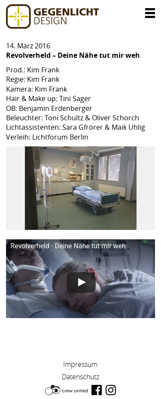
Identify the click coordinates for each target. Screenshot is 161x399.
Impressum (80, 364)
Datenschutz (80, 376)
